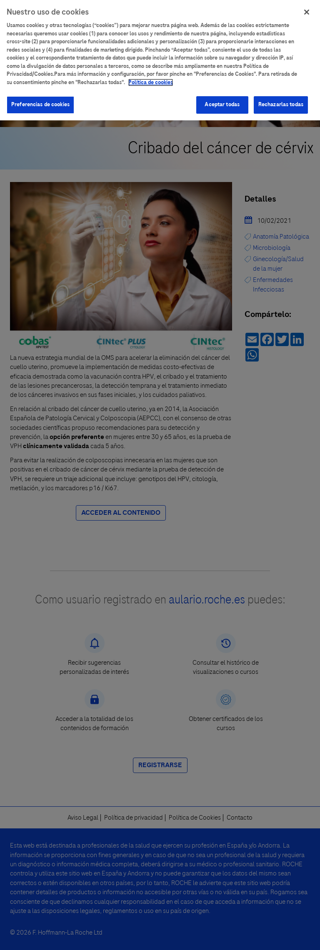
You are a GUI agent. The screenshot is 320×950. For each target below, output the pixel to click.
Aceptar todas (222, 101)
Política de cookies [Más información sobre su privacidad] (150, 79)
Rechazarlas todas (280, 101)
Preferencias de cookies (40, 101)
